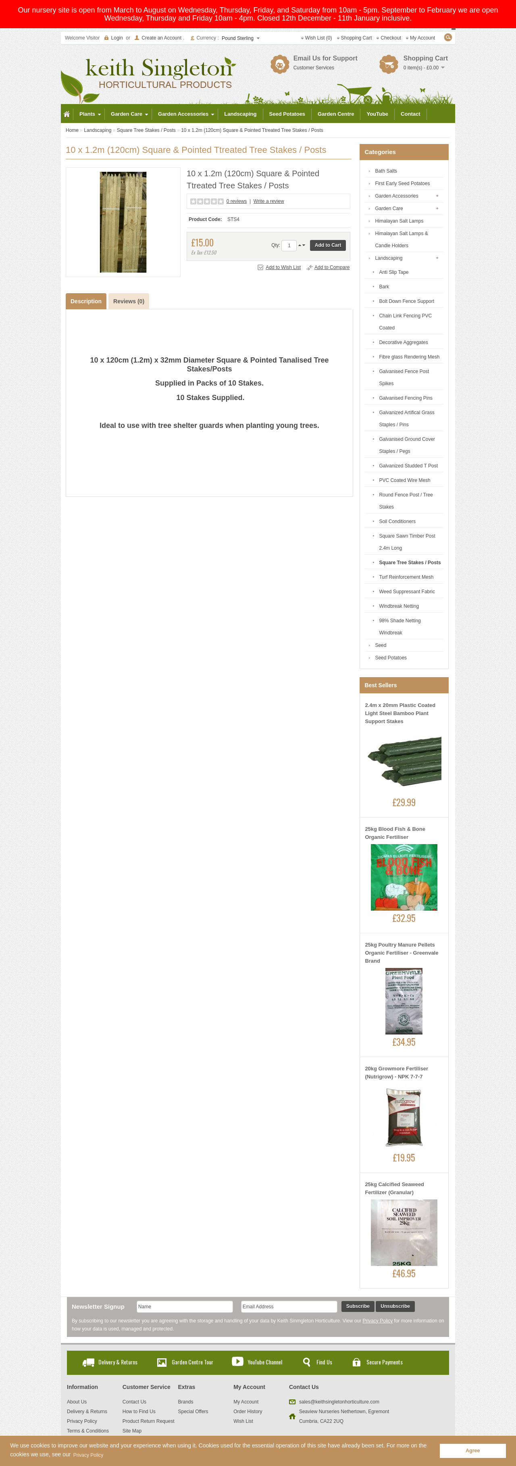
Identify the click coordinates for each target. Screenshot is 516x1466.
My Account (422, 38)
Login (117, 38)
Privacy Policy (378, 1321)
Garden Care (389, 208)
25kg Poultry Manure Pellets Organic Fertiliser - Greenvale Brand (401, 953)
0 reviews (237, 201)
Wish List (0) (318, 38)
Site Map (132, 1431)
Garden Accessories (396, 196)
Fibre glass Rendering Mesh (409, 357)
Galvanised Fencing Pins (406, 398)
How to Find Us (139, 1411)
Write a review (269, 201)
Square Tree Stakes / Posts (146, 130)
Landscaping (97, 130)
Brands (185, 1402)
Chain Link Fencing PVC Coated (405, 322)
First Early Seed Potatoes (402, 183)
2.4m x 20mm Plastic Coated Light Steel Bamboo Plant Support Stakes (400, 713)
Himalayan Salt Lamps (399, 221)
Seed (380, 645)
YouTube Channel (265, 1362)
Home (72, 130)
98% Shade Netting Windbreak (399, 627)
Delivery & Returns (117, 1362)
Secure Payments (384, 1362)
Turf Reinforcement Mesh (406, 577)
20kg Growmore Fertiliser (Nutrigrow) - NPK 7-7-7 (396, 1073)
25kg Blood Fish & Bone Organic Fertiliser (395, 833)
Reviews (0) (128, 301)
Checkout (391, 38)
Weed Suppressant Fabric (407, 591)
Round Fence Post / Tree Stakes (406, 501)
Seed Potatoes (391, 658)
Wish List (243, 1421)
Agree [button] (473, 1450)
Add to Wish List (283, 267)
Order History (247, 1411)
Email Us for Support (325, 58)
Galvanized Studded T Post (408, 466)
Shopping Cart (356, 38)
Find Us (324, 1362)
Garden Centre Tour (192, 1362)
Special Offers (193, 1411)
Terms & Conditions (88, 1431)
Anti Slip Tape (393, 272)
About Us (77, 1402)
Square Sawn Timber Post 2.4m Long (407, 542)
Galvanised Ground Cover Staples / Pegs (407, 445)
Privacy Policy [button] (88, 1455)
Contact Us (134, 1402)
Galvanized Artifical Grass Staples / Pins (406, 418)
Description (86, 301)
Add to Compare (332, 267)
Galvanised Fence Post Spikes (404, 377)
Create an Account (161, 38)
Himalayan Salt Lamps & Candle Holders (401, 239)
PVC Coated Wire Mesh (404, 480)
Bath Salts (386, 171)
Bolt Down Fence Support (406, 301)
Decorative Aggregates (403, 342)
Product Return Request (149, 1421)
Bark (384, 287)
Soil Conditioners (397, 521)
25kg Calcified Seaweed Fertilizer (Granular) (394, 1188)
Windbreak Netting (399, 606)
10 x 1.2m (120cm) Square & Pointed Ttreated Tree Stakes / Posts (252, 130)
